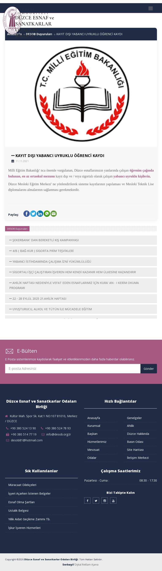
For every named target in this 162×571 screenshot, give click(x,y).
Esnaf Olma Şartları (21, 502)
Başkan (92, 434)
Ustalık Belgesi (18, 510)
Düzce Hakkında (138, 434)
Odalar (91, 458)
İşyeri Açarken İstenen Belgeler (29, 493)
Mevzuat (93, 450)
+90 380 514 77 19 (23, 434)
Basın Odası (135, 442)
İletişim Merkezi (138, 458)
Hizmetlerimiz (97, 442)
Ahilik (130, 426)
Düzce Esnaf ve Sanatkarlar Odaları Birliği (51, 559)
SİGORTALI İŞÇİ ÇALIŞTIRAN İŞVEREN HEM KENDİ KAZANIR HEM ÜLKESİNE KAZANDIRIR (72, 272)
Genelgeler (134, 418)
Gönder (149, 369)
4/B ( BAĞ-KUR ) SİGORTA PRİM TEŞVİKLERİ (41, 251)
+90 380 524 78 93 (58, 428)
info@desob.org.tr (58, 434)
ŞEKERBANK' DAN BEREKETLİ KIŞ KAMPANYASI (44, 240)
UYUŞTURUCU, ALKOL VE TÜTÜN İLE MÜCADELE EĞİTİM (50, 309)
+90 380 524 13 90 (23, 428)
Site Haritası (135, 450)
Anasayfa (93, 418)
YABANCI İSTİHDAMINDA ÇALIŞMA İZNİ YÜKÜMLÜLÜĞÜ (50, 262)
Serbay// (68, 564)
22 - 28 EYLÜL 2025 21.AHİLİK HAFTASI (37, 299)
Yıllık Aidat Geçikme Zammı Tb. (29, 519)
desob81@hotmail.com (27, 440)
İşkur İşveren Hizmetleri (24, 528)
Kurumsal (93, 426)
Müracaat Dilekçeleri (22, 485)
